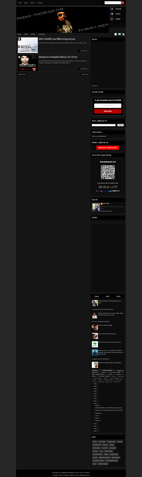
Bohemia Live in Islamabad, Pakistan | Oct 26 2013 (58, 57)
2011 (95, 426)
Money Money (101, 381)
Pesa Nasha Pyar (98, 374)
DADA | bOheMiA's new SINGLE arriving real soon (57, 39)
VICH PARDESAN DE (116, 378)
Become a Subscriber (108, 148)
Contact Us (95, 85)
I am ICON (105, 448)
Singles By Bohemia (104, 457)
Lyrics (104, 372)
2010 (95, 428)
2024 (95, 388)
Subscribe (108, 111)
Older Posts (85, 74)
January (97, 420)
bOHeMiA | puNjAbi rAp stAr (70, 475)
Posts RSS (123, 34)
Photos (94, 376)
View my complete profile (106, 211)
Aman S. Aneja (20, 39)
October (97, 405)
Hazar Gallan (97, 378)
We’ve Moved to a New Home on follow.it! (109, 342)
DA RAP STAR (115, 372)
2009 (95, 431)
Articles (113, 376)
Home (20, 2)
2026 (95, 384)
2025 (95, 386)
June (96, 415)
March (97, 418)
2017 (95, 396)
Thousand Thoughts (104, 376)
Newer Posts (21, 74)
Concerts (110, 374)
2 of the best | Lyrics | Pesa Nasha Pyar (102, 309)
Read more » (84, 50)
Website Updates (109, 380)
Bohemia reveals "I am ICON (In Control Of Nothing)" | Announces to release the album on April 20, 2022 (110, 352)
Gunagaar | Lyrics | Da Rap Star (100, 359)
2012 (95, 423)
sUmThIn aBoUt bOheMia (105, 325)
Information (107, 370)
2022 (95, 391)
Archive (32, 2)
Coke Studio (121, 376)
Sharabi (105, 378)
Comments (40, 2)
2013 (95, 403)
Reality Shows (109, 381)
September (98, 413)
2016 (95, 398)
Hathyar (100, 380)
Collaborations (118, 380)
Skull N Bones (116, 381)
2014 (95, 401)
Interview (118, 374)
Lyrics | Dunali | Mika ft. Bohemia (107, 333)
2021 (95, 393)
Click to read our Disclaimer (82, 472)
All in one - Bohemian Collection (100, 321)
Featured (94, 380)
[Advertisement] (108, 257)
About (26, 2)
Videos (95, 370)
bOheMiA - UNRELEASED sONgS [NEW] (109, 362)
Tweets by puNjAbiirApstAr (99, 136)
